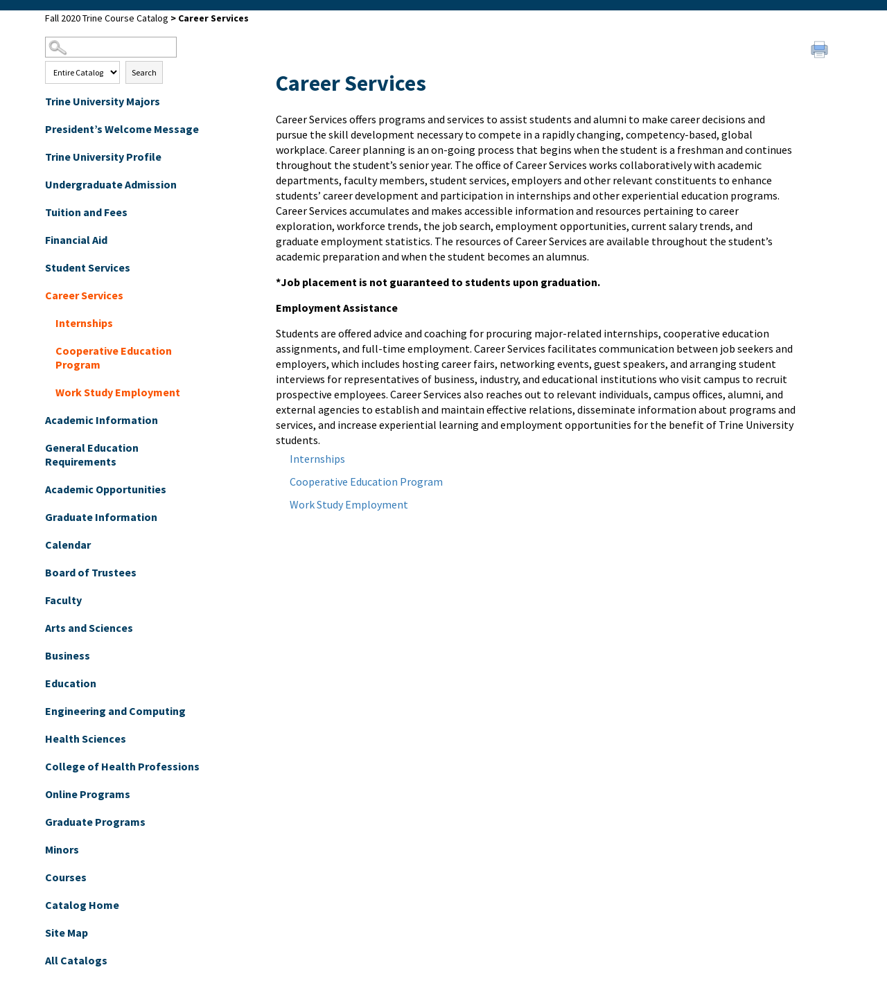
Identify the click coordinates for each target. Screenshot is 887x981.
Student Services (87, 267)
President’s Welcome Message (122, 129)
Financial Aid (76, 240)
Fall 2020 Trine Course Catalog (106, 18)
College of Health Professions (122, 766)
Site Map (66, 932)
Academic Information (101, 420)
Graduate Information (101, 517)
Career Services (84, 295)
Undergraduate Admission (111, 184)
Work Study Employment (117, 392)
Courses (66, 877)
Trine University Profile (103, 157)
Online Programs (87, 794)
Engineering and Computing (115, 711)
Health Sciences (85, 738)
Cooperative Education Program (113, 357)
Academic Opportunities (105, 489)
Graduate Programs (95, 822)
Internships (84, 323)
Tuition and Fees (86, 212)
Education (70, 683)
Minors (62, 849)
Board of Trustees (91, 572)
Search (144, 72)
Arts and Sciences (89, 628)
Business (67, 655)
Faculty (63, 600)
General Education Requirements (92, 454)
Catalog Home (82, 905)
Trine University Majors (102, 101)
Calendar (68, 544)
